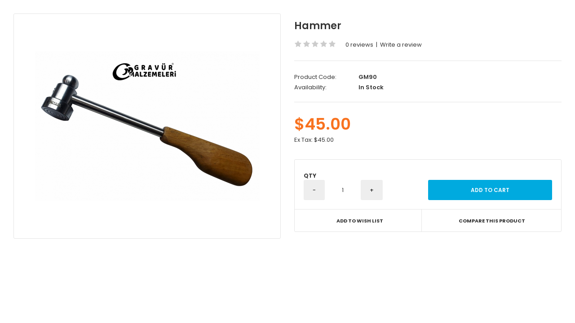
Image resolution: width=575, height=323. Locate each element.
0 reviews (359, 44)
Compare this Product (492, 220)
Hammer (317, 26)
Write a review (401, 44)
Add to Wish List (359, 220)
